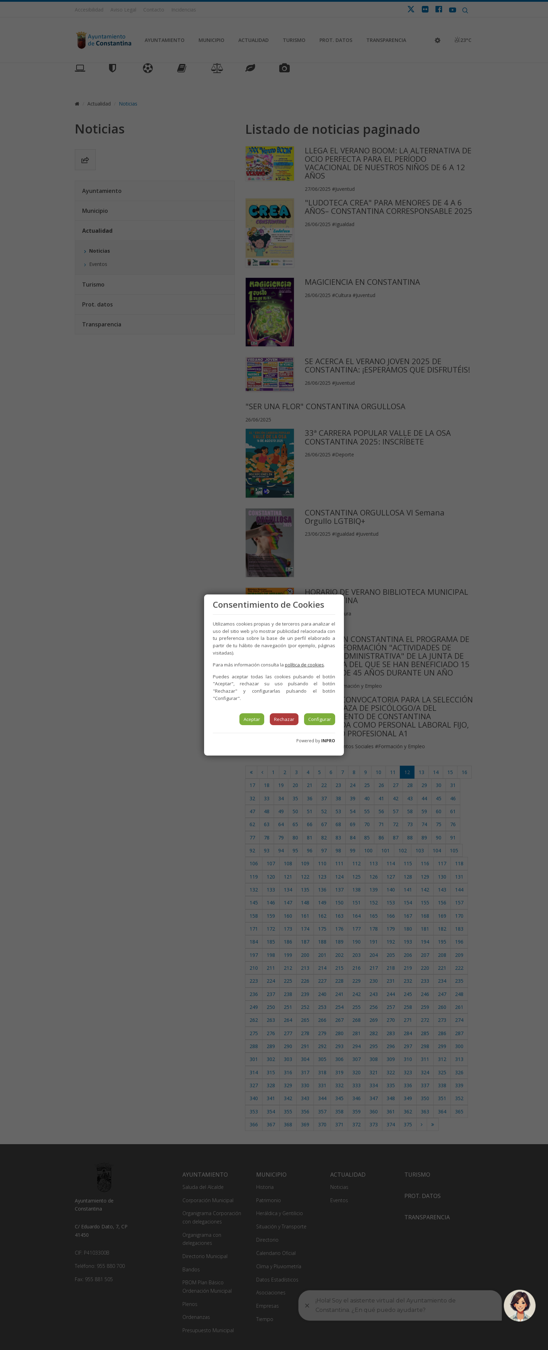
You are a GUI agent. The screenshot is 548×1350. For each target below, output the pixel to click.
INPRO (328, 741)
